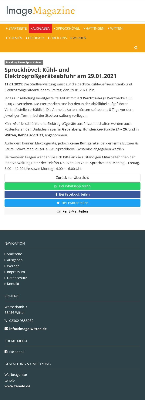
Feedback (36, 38)
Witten (116, 28)
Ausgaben (41, 28)
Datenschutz (17, 278)
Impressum (16, 271)
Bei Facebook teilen (72, 194)
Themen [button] (15, 38)
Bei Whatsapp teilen (72, 186)
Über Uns (58, 38)
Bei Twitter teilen (72, 202)
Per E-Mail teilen (72, 211)
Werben (79, 38)
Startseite (17, 28)
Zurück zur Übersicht (72, 177)
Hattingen (94, 28)
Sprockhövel (67, 28)
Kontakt (13, 283)
